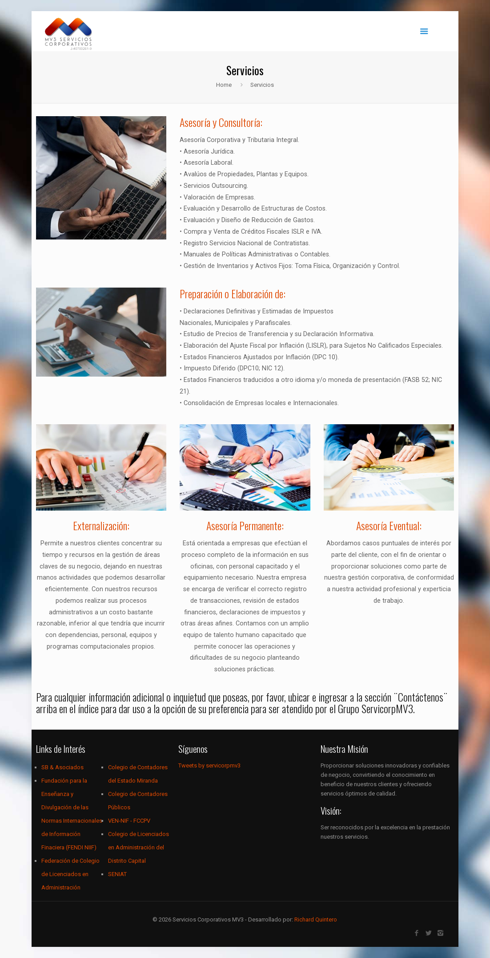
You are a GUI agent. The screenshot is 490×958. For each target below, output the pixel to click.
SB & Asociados (62, 767)
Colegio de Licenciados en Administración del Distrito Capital (138, 847)
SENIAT (117, 874)
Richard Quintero (315, 919)
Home (224, 84)
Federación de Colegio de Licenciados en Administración (70, 874)
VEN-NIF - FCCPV (129, 820)
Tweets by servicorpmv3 (209, 765)
